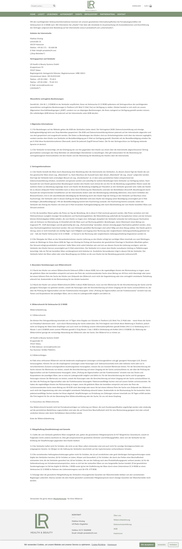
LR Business (52, 14)
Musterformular (60, 498)
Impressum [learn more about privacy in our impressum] (112, 545)
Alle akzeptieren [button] (147, 545)
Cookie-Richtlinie (99, 545)
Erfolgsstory (91, 14)
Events (78, 14)
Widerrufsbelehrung (122, 520)
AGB (115, 529)
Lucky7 (41, 14)
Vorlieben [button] (173, 545)
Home (32, 14)
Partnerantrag (107, 14)
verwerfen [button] (162, 545)
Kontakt (121, 14)
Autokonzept (66, 14)
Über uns (117, 515)
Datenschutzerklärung (123, 524)
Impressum (118, 533)
